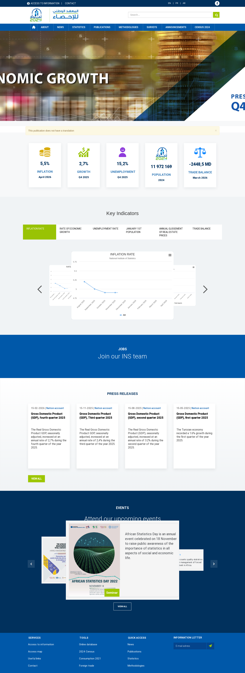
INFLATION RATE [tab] (35, 228)
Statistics (133, 658)
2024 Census (86, 651)
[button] (216, 130)
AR (184, 3)
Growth (83, 172)
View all (36, 478)
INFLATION (45, 171)
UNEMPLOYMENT (123, 172)
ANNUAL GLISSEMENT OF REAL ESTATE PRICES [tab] (171, 232)
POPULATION (161, 174)
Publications (102, 27)
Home (33, 27)
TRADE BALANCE (200, 172)
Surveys (152, 27)
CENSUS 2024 (202, 27)
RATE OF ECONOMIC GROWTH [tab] (70, 230)
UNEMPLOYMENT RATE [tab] (105, 228)
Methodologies (136, 665)
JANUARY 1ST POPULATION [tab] (134, 230)
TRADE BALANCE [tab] (201, 228)
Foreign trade (86, 665)
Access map (35, 651)
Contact (70, 3)
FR (177, 3)
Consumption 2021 (90, 658)
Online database (88, 644)
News (131, 644)
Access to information (45, 3)
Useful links (34, 658)
